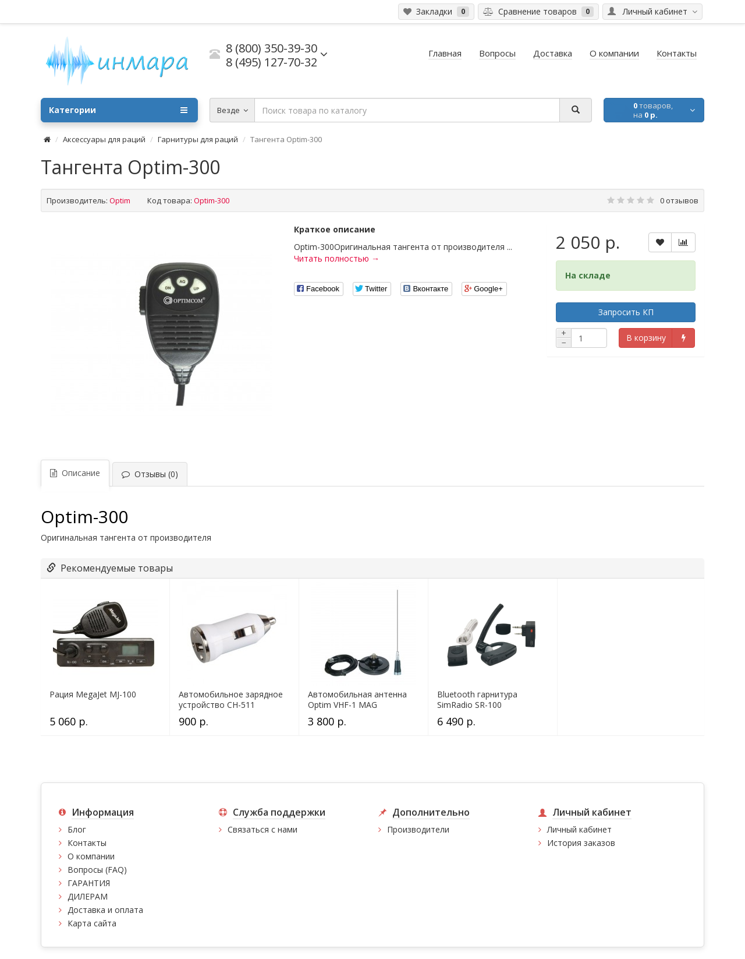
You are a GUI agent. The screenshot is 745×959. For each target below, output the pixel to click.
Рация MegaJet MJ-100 (92, 694)
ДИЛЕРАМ (88, 896)
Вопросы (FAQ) (97, 869)
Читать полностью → (336, 258)
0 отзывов (679, 200)
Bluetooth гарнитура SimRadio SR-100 (477, 699)
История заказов (581, 842)
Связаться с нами (262, 829)
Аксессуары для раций (104, 139)
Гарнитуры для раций (198, 139)
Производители (418, 829)
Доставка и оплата (105, 909)
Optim (119, 200)
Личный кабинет (579, 829)
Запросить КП (626, 312)
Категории (118, 110)
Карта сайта (92, 923)
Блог (77, 829)
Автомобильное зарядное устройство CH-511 (231, 699)
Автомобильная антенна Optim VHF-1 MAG (357, 699)
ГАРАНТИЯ (89, 883)
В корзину (646, 337)
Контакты (87, 842)
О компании (91, 856)
